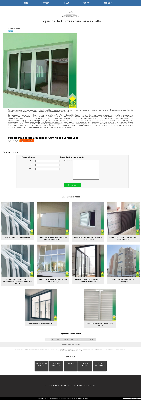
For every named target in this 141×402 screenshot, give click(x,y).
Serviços (86, 3)
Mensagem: (81, 170)
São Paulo (92, 339)
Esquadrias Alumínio (56, 364)
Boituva (59, 339)
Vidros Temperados (99, 364)
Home (25, 3)
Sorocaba (79, 339)
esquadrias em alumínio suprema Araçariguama (88, 238)
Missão (66, 3)
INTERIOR (65, 339)
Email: (45, 165)
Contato (108, 3)
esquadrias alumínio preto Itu (41, 324)
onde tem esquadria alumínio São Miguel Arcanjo (53, 281)
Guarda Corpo (85, 364)
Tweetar (10, 31)
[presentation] (32, 175)
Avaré (53, 339)
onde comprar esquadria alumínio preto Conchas (123, 238)
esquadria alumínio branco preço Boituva (99, 325)
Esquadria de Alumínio (41, 364)
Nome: (44, 161)
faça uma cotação (27, 141)
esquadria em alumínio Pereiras (18, 237)
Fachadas (70, 363)
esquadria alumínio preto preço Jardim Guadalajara (88, 281)
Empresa (45, 3)
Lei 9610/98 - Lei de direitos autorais (74, 350)
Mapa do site (89, 385)
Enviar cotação (72, 185)
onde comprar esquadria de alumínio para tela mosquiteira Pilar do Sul (17, 282)
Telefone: (44, 169)
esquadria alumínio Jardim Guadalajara (123, 281)
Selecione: (48, 339)
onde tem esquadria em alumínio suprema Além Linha (53, 238)
